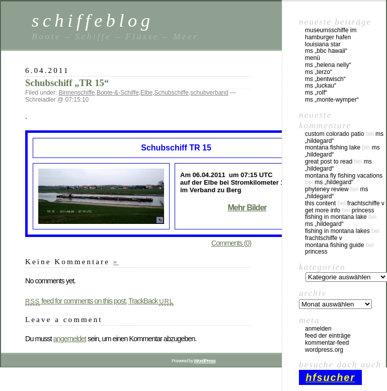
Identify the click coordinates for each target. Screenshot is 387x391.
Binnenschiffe (77, 92)
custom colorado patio (334, 133)
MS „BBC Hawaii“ (326, 50)
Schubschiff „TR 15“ (67, 82)
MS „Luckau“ (320, 85)
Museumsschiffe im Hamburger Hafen (330, 34)
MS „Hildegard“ (334, 182)
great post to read (328, 161)
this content (320, 203)
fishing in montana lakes (337, 230)
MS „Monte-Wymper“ (332, 99)
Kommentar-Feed (327, 342)
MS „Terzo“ (318, 71)
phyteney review (327, 189)
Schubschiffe (171, 92)
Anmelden (318, 328)
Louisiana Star (323, 44)
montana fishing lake (332, 147)
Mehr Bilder (246, 207)
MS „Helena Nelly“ (328, 64)
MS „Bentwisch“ (325, 79)
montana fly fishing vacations (343, 175)
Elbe (146, 92)
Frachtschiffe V (365, 203)
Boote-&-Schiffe (118, 92)
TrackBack (151, 301)
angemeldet (69, 339)
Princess (363, 210)
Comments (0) (231, 243)
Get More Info (322, 210)
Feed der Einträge (328, 335)
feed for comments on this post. (76, 301)
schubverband (209, 92)
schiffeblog (92, 20)
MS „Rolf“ (316, 92)
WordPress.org (324, 349)
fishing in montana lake (336, 216)
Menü (312, 57)
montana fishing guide (334, 245)
